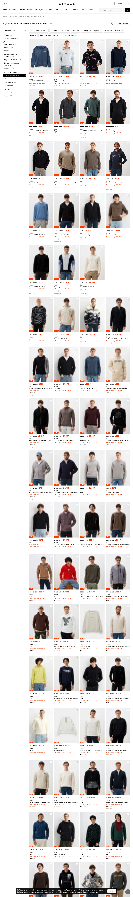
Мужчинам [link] (13, 16)
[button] (127, 10)
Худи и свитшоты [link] (32, 16)
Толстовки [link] (9, 86)
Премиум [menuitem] (58, 10)
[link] (66, 3)
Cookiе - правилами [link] (90, 892)
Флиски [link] (8, 89)
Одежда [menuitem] (22, 10)
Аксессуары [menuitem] (39, 10)
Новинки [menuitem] (12, 10)
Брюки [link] (6, 35)
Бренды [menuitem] (49, 10)
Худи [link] (6, 92)
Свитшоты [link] (9, 82)
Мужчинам (8, 4)
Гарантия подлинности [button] (123, 23)
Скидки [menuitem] (90, 10)
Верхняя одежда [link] (10, 38)
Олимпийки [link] (9, 79)
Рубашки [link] (7, 69)
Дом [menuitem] (82, 10)
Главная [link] (5, 16)
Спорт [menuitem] (67, 10)
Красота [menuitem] (75, 10)
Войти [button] (120, 3)
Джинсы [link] (7, 47)
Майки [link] (6, 51)
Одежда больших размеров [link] (10, 55)
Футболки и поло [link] (10, 72)
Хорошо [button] (111, 891)
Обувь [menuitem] (29, 10)
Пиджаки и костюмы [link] (11, 60)
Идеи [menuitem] (5, 10)
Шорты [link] (6, 96)
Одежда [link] (21, 16)
